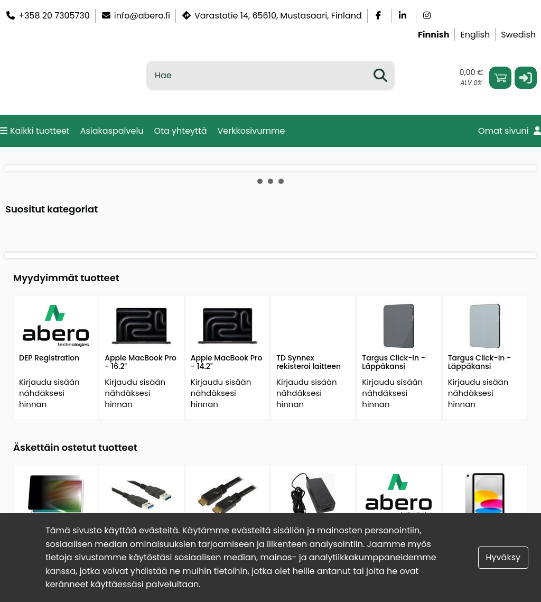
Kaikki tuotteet (35, 131)
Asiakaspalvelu (112, 131)
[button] (526, 78)
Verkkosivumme (251, 131)
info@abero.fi (135, 16)
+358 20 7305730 (47, 16)
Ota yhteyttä (180, 131)
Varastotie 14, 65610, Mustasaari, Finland (271, 16)
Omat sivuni (509, 131)
